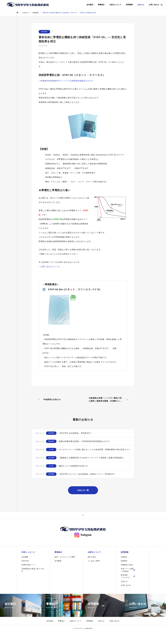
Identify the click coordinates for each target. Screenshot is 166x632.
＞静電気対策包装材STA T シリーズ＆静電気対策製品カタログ (66, 81)
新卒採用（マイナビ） (126, 576)
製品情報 (44, 32)
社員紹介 (124, 557)
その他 (51, 449)
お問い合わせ (154, 5)
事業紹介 (101, 5)
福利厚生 (124, 561)
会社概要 (24, 557)
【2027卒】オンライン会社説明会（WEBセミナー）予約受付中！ (87, 474)
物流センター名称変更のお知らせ (73, 466)
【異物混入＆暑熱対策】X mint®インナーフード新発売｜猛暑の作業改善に (91, 458)
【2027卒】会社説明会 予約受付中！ (75, 433)
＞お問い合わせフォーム (49, 267)
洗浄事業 (58, 561)
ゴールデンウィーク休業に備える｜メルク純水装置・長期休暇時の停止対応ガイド (94, 450)
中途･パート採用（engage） (127, 570)
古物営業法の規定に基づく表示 (32, 570)
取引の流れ (92, 557)
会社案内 (90, 5)
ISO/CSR (25, 561)
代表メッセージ (28, 552)
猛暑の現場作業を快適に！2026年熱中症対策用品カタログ (84, 441)
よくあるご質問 (94, 561)
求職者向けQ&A (127, 565)
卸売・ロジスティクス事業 (65, 557)
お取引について (115, 5)
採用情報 (129, 5)
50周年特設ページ (28, 565)
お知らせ (140, 5)
